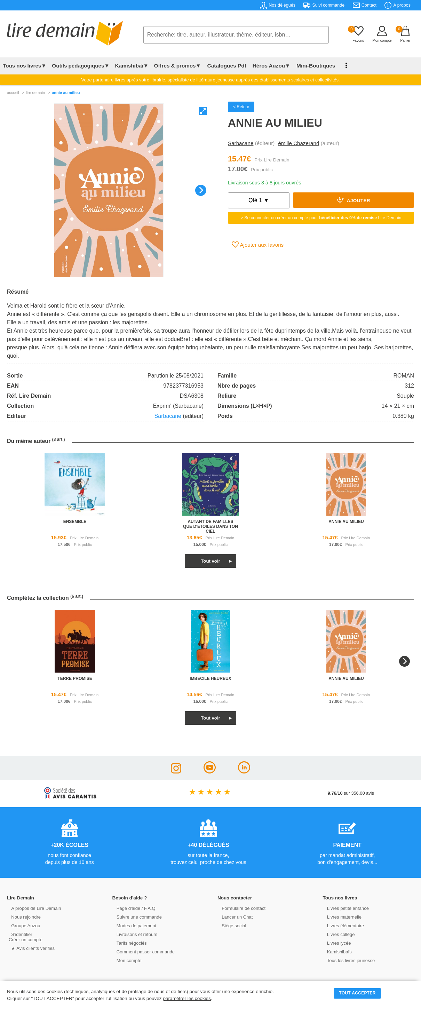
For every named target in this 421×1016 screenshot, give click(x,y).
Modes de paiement (133, 925)
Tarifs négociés (129, 942)
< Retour (241, 106)
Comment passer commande (142, 951)
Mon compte (126, 960)
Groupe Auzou (23, 925)
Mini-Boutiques (313, 66)
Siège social (231, 925)
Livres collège (338, 934)
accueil (13, 92)
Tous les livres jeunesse (348, 960)
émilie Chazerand (298, 143)
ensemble (75, 521)
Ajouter (353, 200)
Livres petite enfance (345, 908)
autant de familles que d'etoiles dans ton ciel (210, 526)
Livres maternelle (341, 916)
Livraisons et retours (134, 934)
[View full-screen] (203, 111)
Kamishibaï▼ (132, 66)
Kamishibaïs (337, 951)
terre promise (74, 678)
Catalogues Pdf (225, 66)
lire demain (35, 92)
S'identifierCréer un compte (25, 936)
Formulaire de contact (240, 908)
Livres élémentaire (343, 925)
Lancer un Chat (234, 916)
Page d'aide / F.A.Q (133, 908)
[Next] (200, 190)
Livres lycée (336, 942)
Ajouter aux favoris (258, 244)
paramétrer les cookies (187, 998)
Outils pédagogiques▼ (80, 66)
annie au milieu (346, 521)
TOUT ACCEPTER (357, 993)
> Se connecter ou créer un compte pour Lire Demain (321, 217)
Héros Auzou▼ (269, 66)
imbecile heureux (210, 678)
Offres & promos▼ (177, 66)
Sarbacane (240, 143)
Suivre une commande (136, 916)
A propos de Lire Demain (33, 908)
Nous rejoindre (23, 916)
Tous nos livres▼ (24, 66)
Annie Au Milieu (66, 92)
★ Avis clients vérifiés (30, 948)
